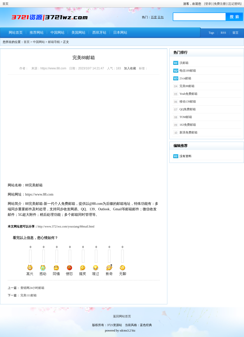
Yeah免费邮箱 (188, 94)
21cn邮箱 (185, 78)
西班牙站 (99, 32)
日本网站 (120, 32)
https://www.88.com (39, 194)
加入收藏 (130, 68)
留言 (236, 32)
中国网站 (57, 32)
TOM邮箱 (186, 117)
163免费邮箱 (188, 124)
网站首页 (16, 32)
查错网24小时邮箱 (32, 288)
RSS (223, 32)
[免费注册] (220, 3)
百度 (154, 17)
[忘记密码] (235, 3)
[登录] (208, 3)
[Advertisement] (49, 129)
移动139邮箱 (188, 101)
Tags (211, 32)
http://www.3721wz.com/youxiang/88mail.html (66, 226)
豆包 (161, 17)
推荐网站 (37, 32)
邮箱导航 (54, 42)
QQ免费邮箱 (188, 109)
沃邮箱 (184, 63)
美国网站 (78, 32)
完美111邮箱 (28, 295)
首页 (5, 3)
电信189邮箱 (188, 70)
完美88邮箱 (187, 86)
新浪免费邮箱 (188, 132)
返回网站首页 (122, 316)
